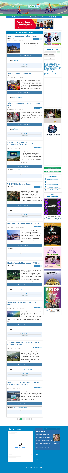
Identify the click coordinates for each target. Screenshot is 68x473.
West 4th (20, 250)
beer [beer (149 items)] (59, 64)
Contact (14, 17)
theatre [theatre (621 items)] (58, 72)
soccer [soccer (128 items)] (59, 71)
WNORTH (17, 210)
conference (20, 209)
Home (37, 452)
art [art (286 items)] (50, 64)
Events (20, 17)
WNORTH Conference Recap (19, 184)
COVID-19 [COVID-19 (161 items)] (46, 66)
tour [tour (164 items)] (49, 74)
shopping (19, 248)
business (15, 209)
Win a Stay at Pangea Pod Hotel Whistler (23, 36)
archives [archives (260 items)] (55, 63)
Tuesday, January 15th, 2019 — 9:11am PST (15, 77)
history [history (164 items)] (53, 68)
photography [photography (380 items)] (47, 71)
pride (16, 97)
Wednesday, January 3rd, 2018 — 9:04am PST (15, 109)
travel (21, 368)
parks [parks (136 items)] (59, 70)
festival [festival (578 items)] (57, 67)
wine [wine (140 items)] (50, 75)
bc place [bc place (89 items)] (57, 64)
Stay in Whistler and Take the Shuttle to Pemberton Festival (23, 344)
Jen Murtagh (10, 107)
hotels (19, 58)
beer (14, 329)
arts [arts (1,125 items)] (52, 64)
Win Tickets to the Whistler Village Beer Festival (23, 303)
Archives (56, 428)
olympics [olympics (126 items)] (56, 70)
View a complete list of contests (52, 171)
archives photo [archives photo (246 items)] (47, 64)
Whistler (25, 58)
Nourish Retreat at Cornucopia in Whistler (23, 263)
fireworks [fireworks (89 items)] (45, 68)
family (19, 407)
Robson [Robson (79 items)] (57, 71)
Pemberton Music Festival (24, 171)
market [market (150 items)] (48, 69)
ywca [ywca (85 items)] (52, 75)
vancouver (22, 58)
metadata (25, 168)
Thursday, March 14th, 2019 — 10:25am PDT (15, 40)
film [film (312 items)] (60, 67)
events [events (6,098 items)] (46, 67)
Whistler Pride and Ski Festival (19, 73)
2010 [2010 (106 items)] (49, 63)
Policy (37, 459)
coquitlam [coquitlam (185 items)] (56, 65)
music (19, 368)
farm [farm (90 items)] (55, 67)
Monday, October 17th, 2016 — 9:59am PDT (15, 266)
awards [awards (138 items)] (54, 64)
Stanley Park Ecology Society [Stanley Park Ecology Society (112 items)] (52, 72)
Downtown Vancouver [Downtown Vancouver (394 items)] (54, 66)
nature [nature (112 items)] (45, 70)
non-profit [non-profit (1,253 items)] (49, 70)
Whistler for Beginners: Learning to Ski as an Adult (23, 104)
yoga (23, 289)
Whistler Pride (20, 97)
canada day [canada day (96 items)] (46, 65)
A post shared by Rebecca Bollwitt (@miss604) (20, 460)
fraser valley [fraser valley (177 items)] (49, 68)
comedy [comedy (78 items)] (53, 65)
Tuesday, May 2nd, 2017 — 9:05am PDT (14, 187)
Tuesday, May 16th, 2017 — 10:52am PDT (14, 148)
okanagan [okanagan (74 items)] (53, 70)
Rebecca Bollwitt (11, 38)
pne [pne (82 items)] (50, 71)
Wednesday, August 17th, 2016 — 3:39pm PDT (15, 308)
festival (19, 329)
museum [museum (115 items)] (57, 69)
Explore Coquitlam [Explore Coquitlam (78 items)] (51, 67)
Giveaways (37, 17)
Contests (48, 428)
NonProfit (26, 17)
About (9, 17)
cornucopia (15, 289)
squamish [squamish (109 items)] (45, 72)
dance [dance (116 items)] (49, 66)
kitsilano (17, 250)
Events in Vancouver (39, 462)
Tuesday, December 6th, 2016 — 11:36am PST (15, 227)
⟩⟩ (31, 419)
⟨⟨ (17, 419)
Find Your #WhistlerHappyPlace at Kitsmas (24, 224)
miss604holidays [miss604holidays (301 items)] (53, 69)
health (21, 289)
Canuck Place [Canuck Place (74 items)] (50, 65)
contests (15, 58)
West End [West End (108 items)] (47, 75)
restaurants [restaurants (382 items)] (53, 71)
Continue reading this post (24, 55)
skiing (14, 129)
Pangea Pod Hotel (16, 60)
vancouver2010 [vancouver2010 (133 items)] (53, 74)
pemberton (18, 171)
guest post (16, 128)
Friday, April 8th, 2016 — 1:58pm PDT (14, 388)
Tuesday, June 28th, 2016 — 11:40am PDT (14, 348)
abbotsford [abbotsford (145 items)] (52, 63)
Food (31, 17)
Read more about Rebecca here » (43, 447)
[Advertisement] (52, 86)
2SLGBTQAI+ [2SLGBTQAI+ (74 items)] (46, 63)
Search (58, 52)
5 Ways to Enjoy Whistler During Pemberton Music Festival (20, 143)
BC (13, 58)
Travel (43, 17)
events (14, 97)
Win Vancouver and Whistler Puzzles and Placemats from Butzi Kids (23, 384)
